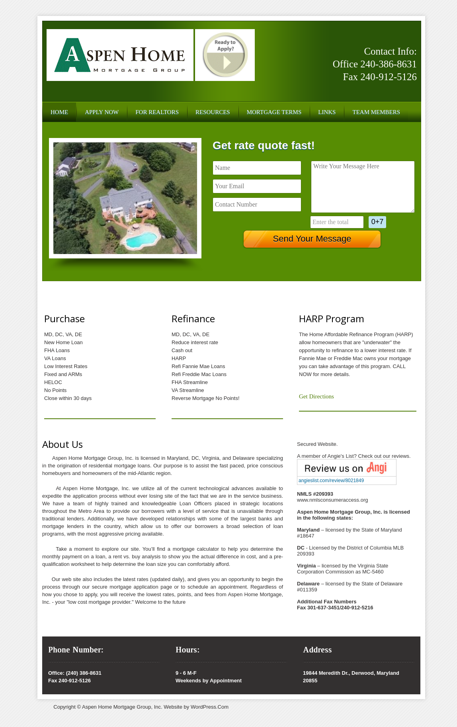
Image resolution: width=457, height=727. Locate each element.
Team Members (376, 112)
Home (59, 112)
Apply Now (102, 112)
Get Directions (316, 396)
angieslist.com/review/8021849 (331, 480)
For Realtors (157, 112)
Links (327, 112)
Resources (212, 112)
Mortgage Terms (274, 112)
